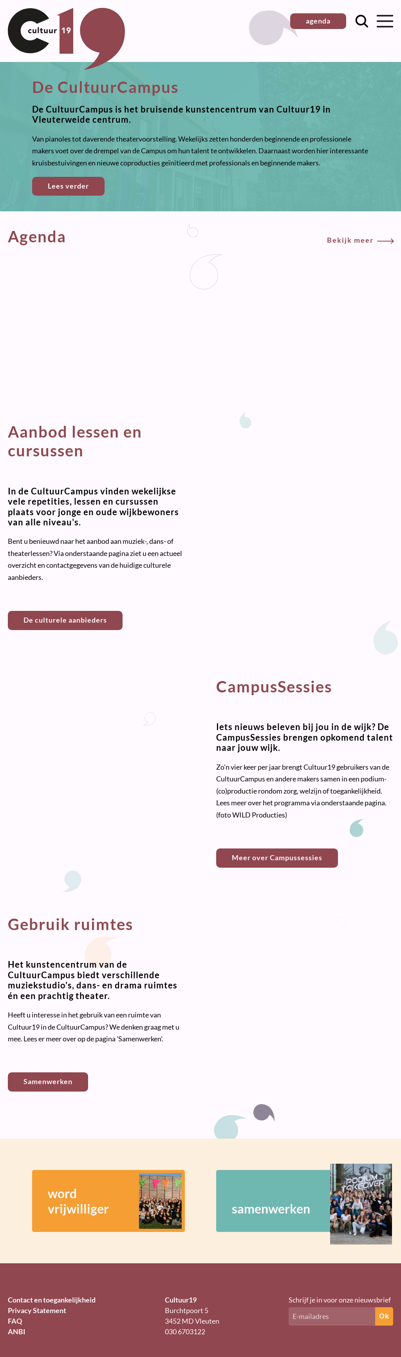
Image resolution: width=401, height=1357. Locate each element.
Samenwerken (47, 1081)
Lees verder (68, 186)
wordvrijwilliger (115, 1201)
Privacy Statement (37, 1310)
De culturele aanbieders (65, 620)
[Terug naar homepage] (66, 67)
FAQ (15, 1321)
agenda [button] (318, 20)
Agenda (200, 236)
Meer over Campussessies (277, 857)
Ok (384, 1316)
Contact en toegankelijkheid (52, 1299)
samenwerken (300, 1201)
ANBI (16, 1331)
